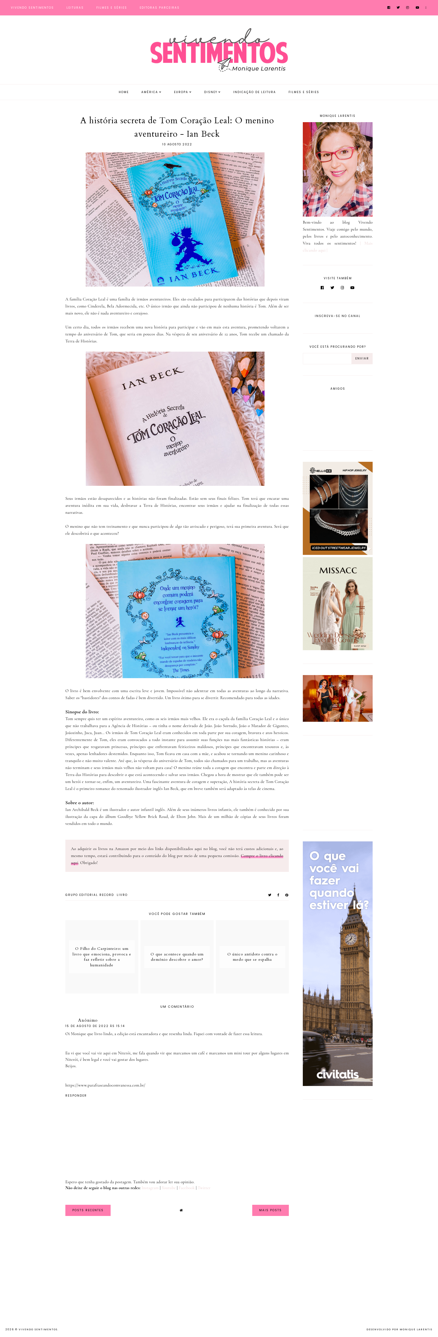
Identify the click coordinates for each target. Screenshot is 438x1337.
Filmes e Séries (111, 8)
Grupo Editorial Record (89, 895)
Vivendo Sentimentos (32, 8)
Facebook (187, 1187)
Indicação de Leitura (254, 92)
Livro (122, 895)
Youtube (169, 1187)
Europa (181, 92)
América (149, 92)
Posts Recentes (88, 1210)
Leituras (75, 8)
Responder (76, 1096)
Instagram (150, 1187)
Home (124, 92)
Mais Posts (270, 1210)
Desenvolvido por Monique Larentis (399, 1329)
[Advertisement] (338, 782)
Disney (210, 92)
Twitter (204, 1187)
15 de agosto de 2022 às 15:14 (95, 1026)
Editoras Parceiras (160, 8)
